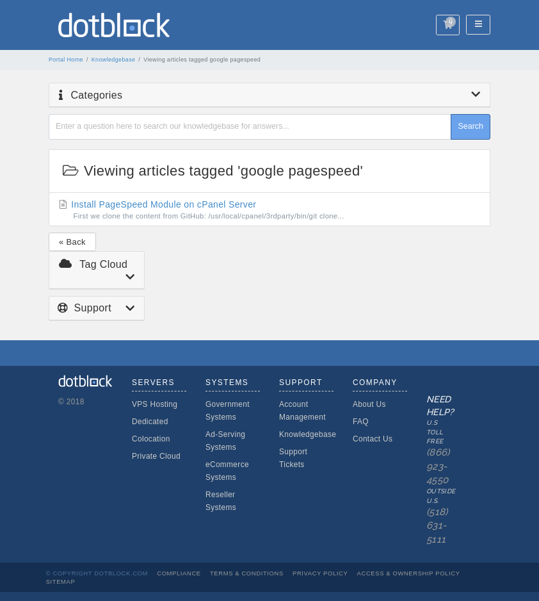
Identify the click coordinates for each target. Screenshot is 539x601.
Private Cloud (156, 456)
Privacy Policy (320, 573)
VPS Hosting (154, 404)
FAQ (361, 421)
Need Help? (433, 470)
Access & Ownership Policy (408, 573)
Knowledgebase (114, 59)
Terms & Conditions (247, 573)
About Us (369, 404)
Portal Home (66, 59)
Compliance (179, 573)
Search (470, 126)
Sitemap (61, 581)
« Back (72, 242)
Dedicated (150, 421)
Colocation (151, 438)
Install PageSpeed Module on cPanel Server (270, 210)
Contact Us (372, 438)
